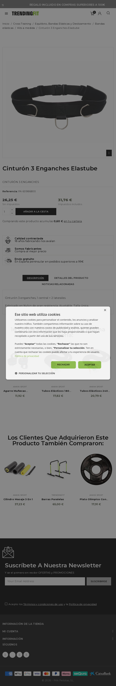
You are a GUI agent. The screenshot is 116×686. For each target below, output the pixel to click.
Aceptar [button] (89, 364)
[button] (35, 373)
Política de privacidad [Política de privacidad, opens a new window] (27, 356)
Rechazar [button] (63, 364)
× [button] (105, 310)
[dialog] (58, 343)
